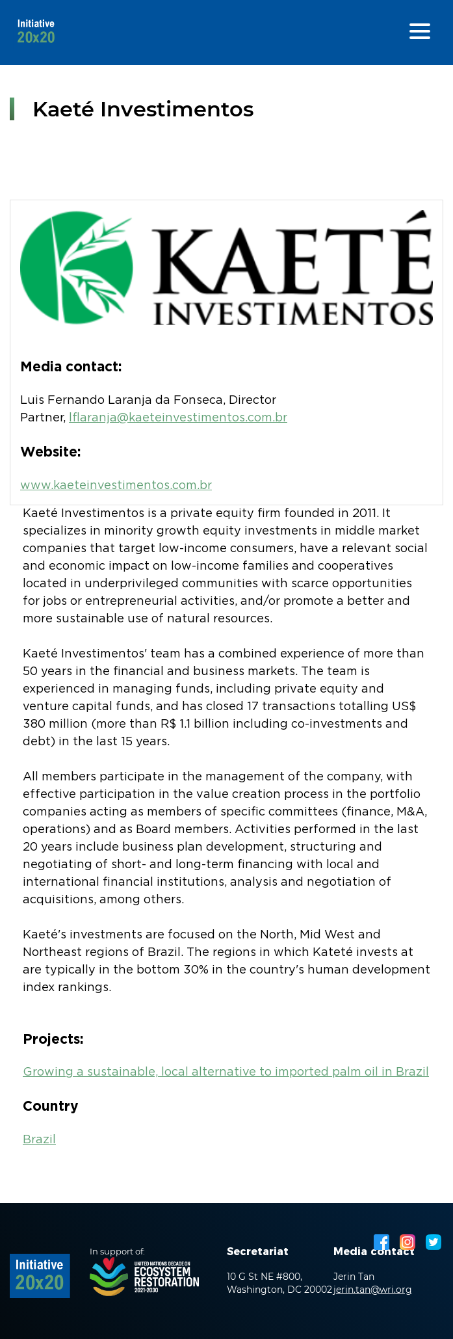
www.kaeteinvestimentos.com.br (116, 486)
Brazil (39, 1140)
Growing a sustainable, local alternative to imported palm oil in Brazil (226, 1072)
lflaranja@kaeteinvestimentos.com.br (178, 418)
